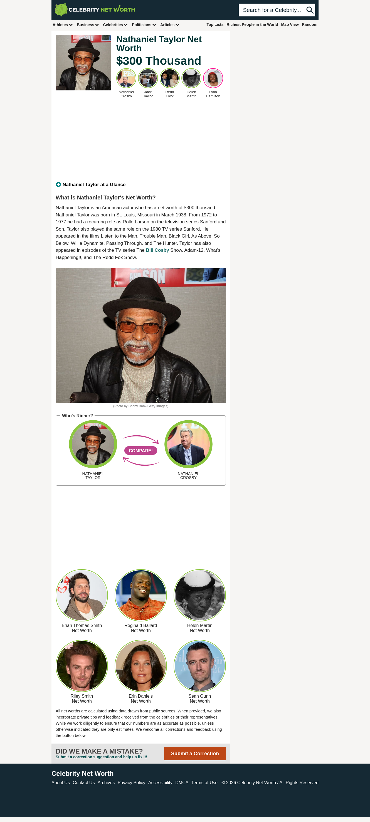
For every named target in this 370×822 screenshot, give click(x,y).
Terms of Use (204, 782)
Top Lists (214, 24)
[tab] (140, 184)
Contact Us (84, 782)
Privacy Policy (131, 782)
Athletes (63, 24)
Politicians (144, 24)
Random (309, 24)
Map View (290, 24)
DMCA (181, 782)
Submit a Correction (195, 753)
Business (88, 24)
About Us (60, 782)
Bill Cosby (157, 250)
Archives (106, 782)
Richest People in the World (252, 24)
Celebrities (115, 24)
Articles (169, 24)
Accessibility (160, 782)
